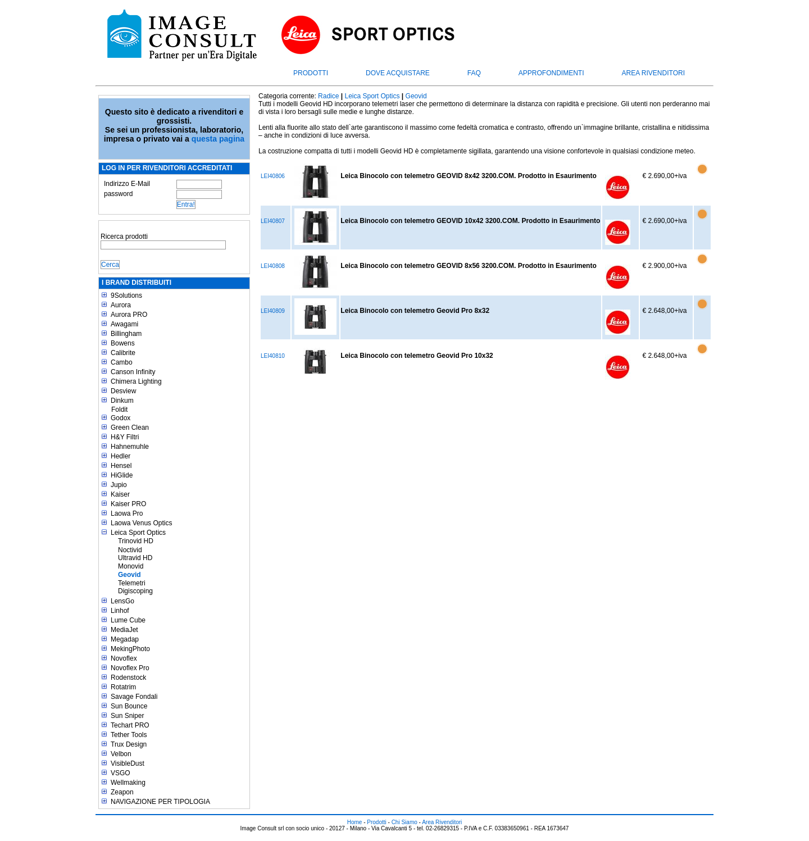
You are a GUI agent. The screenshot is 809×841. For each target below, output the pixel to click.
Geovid (129, 575)
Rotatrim (123, 687)
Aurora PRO (129, 315)
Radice (328, 96)
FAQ (474, 73)
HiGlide (122, 475)
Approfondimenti (551, 73)
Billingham (126, 334)
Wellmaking (128, 783)
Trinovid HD (135, 541)
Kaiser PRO (128, 504)
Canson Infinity (133, 372)
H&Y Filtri (125, 437)
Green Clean (130, 427)
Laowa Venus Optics (141, 523)
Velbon (121, 754)
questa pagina (218, 138)
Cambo (122, 362)
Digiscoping (135, 591)
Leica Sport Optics (138, 533)
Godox (120, 418)
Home (354, 822)
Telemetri (132, 583)
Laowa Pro (127, 513)
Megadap (125, 639)
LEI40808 (273, 266)
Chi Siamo (404, 822)
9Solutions (126, 295)
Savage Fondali (134, 697)
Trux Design (129, 744)
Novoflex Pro (130, 668)
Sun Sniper (127, 716)
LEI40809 (273, 311)
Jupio (119, 485)
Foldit (119, 409)
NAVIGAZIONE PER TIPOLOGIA (160, 802)
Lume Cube (128, 620)
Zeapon (122, 792)
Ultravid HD (135, 558)
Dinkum (122, 400)
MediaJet (124, 630)
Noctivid (130, 550)
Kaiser (120, 494)
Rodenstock (128, 677)
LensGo (122, 601)
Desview (123, 391)
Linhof (120, 611)
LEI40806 (273, 176)
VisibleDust (127, 763)
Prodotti (310, 73)
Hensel (121, 466)
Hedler (120, 456)
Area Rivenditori (653, 73)
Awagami (124, 324)
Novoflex (124, 658)
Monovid (130, 566)
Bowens (123, 343)
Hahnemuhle (130, 447)
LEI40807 (273, 221)
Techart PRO (130, 725)
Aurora (121, 305)
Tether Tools (129, 735)
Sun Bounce (129, 706)
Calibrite (123, 353)
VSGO (120, 773)
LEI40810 (273, 356)
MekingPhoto (130, 649)
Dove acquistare (398, 73)
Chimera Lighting (136, 381)
